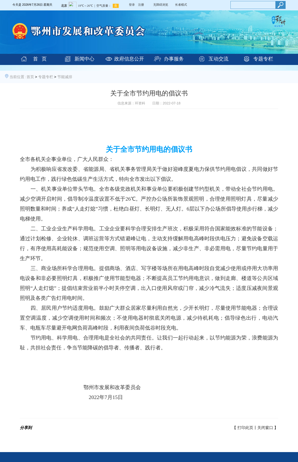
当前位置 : (17, 77)
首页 (30, 77)
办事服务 (174, 59)
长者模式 (181, 4)
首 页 (40, 59)
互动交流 (218, 59)
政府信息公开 (129, 59)
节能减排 (64, 77)
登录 (132, 4)
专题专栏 (263, 59)
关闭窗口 (265, 428)
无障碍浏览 (160, 4)
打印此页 (245, 428)
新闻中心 (84, 59)
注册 (141, 4)
